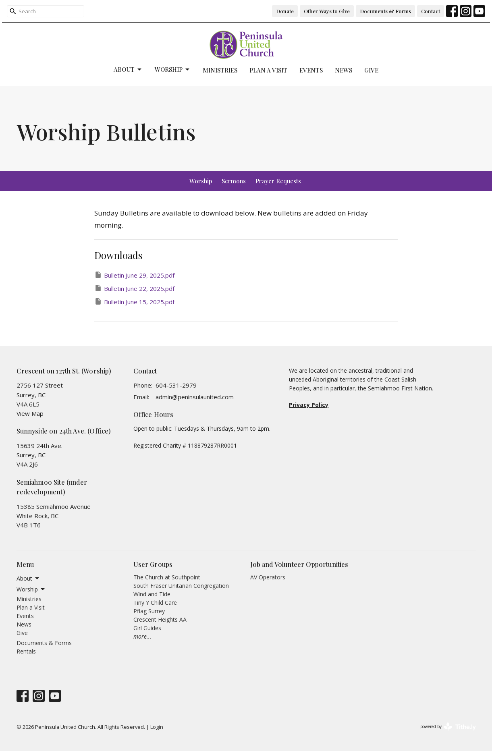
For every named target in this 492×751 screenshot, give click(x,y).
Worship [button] (31, 589)
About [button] (28, 579)
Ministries (220, 70)
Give (371, 70)
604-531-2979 (176, 385)
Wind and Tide (151, 594)
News (343, 70)
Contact (430, 11)
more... (142, 636)
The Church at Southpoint (166, 577)
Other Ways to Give (327, 11)
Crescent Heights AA (160, 619)
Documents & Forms (385, 11)
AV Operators (267, 577)
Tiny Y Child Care (155, 602)
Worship (173, 69)
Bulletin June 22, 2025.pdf (134, 288)
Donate (285, 11)
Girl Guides (147, 628)
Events (311, 70)
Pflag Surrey (149, 611)
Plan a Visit (268, 70)
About (128, 69)
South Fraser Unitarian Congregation (181, 585)
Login (156, 726)
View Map (30, 413)
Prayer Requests (278, 181)
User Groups (153, 564)
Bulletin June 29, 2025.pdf (134, 275)
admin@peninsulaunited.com (195, 397)
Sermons (234, 181)
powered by (448, 726)
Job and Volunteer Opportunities (299, 564)
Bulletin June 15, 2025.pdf (134, 301)
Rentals (26, 651)
